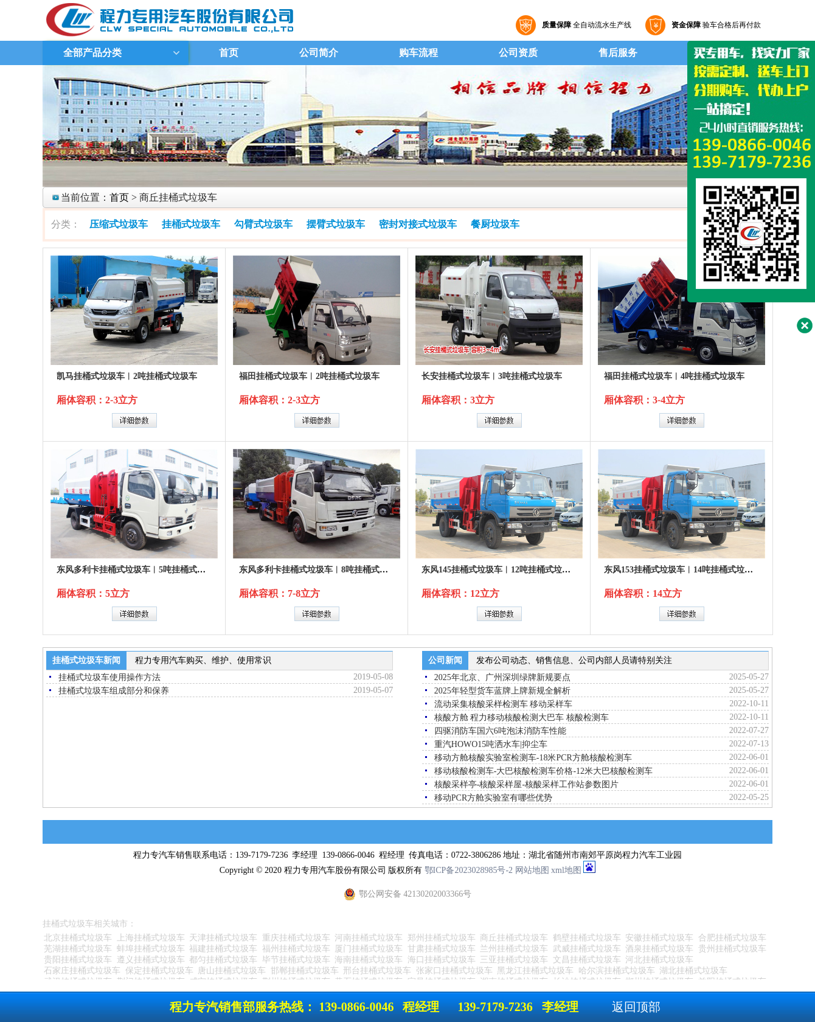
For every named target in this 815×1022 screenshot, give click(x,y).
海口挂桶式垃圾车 (442, 959)
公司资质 (518, 52)
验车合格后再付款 (714, 25)
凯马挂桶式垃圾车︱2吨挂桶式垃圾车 (127, 376)
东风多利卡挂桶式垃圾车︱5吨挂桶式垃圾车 (140, 569)
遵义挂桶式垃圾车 (151, 959)
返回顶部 (636, 1006)
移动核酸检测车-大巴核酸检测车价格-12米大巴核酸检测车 (543, 771)
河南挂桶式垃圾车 (369, 937)
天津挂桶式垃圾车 (223, 937)
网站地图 (532, 870)
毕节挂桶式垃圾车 (296, 959)
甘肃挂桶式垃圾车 (442, 948)
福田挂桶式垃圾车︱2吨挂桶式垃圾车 (309, 376)
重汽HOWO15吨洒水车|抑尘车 (490, 744)
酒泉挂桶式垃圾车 (659, 948)
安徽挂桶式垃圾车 (659, 937)
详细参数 (134, 420)
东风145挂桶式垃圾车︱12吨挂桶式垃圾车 (500, 569)
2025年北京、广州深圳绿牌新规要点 (502, 677)
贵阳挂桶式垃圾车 (78, 959)
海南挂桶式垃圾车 (369, 959)
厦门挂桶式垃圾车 (369, 948)
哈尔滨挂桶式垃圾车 (616, 970)
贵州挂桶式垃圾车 (732, 948)
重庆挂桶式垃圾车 (296, 937)
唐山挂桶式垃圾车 (232, 970)
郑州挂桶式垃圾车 (442, 937)
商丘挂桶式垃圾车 (514, 937)
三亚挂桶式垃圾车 (514, 959)
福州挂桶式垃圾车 (296, 948)
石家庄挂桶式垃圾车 (82, 970)
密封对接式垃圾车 (418, 224)
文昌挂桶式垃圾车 (587, 959)
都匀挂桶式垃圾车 (223, 959)
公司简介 (318, 52)
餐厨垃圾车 (495, 224)
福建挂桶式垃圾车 (223, 948)
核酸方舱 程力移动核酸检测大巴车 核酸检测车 (521, 717)
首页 (228, 52)
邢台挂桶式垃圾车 (377, 970)
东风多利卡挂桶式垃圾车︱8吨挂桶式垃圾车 (322, 569)
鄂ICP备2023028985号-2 (469, 870)
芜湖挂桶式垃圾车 (78, 948)
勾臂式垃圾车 (263, 224)
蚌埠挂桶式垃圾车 (151, 948)
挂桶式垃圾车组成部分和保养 (113, 690)
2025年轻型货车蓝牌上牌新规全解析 (502, 690)
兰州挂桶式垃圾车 (514, 948)
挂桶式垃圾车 (191, 224)
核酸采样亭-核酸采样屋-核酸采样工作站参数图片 (526, 784)
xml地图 (566, 870)
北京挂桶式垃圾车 (78, 937)
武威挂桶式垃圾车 (587, 948)
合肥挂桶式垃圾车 (732, 937)
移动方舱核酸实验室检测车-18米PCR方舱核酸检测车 (533, 757)
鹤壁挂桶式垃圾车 (587, 937)
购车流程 (418, 52)
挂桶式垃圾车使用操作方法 (109, 677)
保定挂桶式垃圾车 (159, 970)
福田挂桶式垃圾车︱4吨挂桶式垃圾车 (674, 376)
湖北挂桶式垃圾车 (693, 970)
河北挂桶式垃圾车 (659, 959)
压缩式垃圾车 (118, 224)
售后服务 (617, 52)
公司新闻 (445, 660)
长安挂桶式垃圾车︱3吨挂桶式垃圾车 (491, 376)
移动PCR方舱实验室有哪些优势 (493, 797)
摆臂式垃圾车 (336, 224)
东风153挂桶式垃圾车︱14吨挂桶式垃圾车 (682, 569)
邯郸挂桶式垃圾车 (305, 970)
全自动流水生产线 (585, 25)
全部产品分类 (91, 52)
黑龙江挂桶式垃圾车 (535, 970)
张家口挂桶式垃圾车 (454, 970)
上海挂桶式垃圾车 (151, 937)
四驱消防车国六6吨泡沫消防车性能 (500, 730)
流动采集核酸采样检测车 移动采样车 (503, 704)
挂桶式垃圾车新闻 (86, 660)
